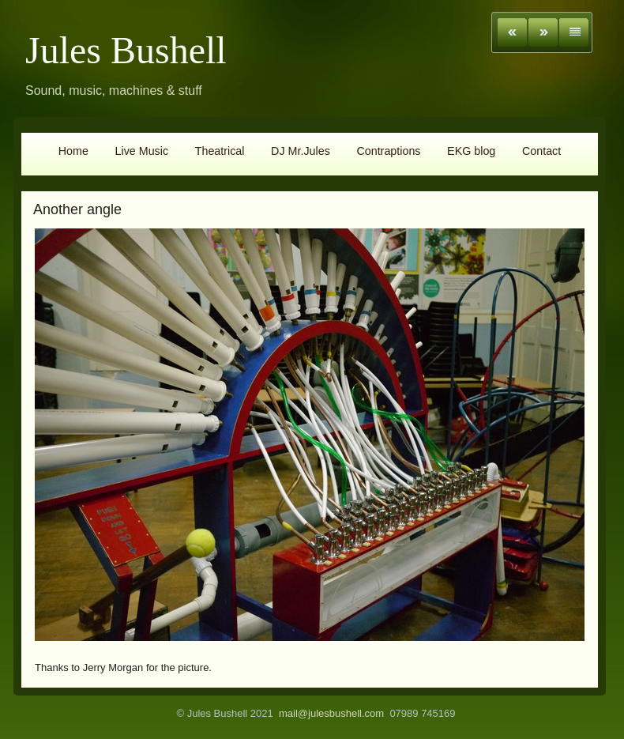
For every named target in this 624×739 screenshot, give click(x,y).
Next (543, 32)
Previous (512, 32)
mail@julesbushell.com (331, 713)
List (573, 32)
